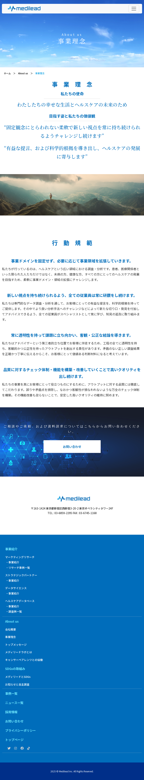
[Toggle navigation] (133, 9)
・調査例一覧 (14, 611)
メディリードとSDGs (17, 677)
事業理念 (10, 637)
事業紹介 (11, 549)
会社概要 (10, 629)
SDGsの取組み (15, 668)
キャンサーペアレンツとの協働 (24, 660)
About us (12, 621)
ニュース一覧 (14, 702)
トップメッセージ (16, 644)
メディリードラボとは (18, 652)
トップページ (14, 739)
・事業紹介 (12, 562)
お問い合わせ (72, 446)
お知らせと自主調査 (17, 684)
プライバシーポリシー (20, 730)
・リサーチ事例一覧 (18, 568)
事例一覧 (11, 693)
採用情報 (11, 712)
